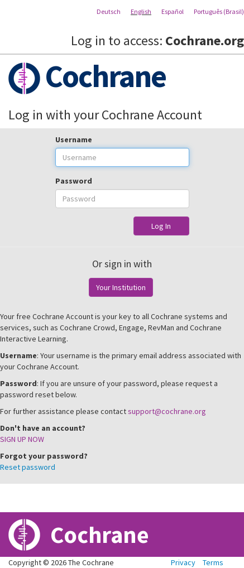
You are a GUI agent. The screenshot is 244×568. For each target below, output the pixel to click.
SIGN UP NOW (22, 439)
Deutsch (109, 11)
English (141, 11)
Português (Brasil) (219, 11)
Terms (213, 562)
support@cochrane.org (167, 411)
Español (172, 11)
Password (73, 181)
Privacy (183, 562)
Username (73, 139)
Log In (161, 226)
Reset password (27, 467)
